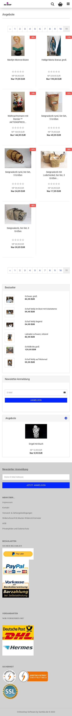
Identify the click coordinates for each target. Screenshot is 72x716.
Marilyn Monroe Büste (18, 60)
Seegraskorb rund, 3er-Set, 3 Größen (18, 173)
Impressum (7, 502)
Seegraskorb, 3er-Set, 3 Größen (18, 229)
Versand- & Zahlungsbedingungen (17, 513)
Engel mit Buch (36, 444)
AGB (4, 523)
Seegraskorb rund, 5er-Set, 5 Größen (54, 117)
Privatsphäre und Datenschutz (15, 528)
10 (60, 29)
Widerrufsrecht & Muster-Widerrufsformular (21, 518)
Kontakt (5, 507)
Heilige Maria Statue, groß (54, 60)
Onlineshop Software (26, 712)
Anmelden (36, 400)
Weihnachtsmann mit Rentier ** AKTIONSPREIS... (18, 119)
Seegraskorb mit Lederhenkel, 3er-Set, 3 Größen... (54, 175)
